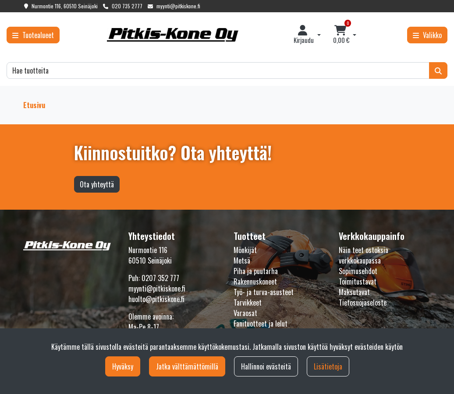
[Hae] (218, 70)
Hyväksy (122, 366)
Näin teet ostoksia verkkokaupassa (363, 255)
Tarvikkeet (248, 302)
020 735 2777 (127, 6)
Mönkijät (245, 250)
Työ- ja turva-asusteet (264, 292)
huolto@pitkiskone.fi (156, 299)
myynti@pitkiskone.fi (178, 6)
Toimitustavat (357, 281)
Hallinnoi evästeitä (266, 366)
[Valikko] (427, 35)
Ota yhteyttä (97, 184)
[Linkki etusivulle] (172, 35)
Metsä (242, 260)
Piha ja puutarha (256, 271)
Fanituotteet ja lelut (260, 323)
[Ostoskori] (341, 35)
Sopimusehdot (358, 271)
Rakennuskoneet (255, 281)
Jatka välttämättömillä (187, 366)
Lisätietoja (328, 366)
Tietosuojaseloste (363, 302)
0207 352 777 (160, 278)
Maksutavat (354, 292)
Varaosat (245, 313)
